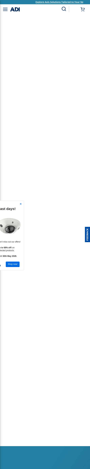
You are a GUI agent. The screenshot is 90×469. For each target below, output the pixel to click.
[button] (87, 234)
